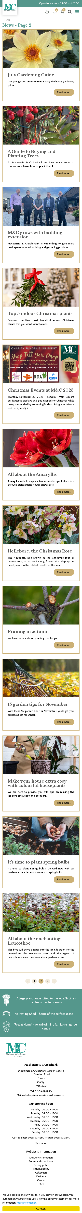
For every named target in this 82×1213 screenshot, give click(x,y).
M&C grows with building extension (35, 234)
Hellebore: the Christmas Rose (40, 551)
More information (27, 1202)
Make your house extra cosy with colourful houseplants (37, 783)
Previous (27, 981)
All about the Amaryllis (32, 474)
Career (41, 1180)
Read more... (64, 92)
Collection (41, 1172)
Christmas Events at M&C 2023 (40, 390)
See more (41, 1143)
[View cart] (62, 11)
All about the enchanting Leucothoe (34, 940)
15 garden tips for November (38, 704)
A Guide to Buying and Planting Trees (31, 153)
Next (54, 981)
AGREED (41, 1208)
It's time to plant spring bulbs (38, 862)
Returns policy (41, 1168)
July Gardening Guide (31, 75)
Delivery (41, 1176)
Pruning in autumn (28, 631)
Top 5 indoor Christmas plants (40, 313)
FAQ (41, 1184)
